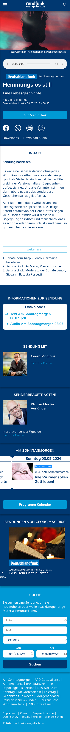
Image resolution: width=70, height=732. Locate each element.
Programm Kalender (35, 504)
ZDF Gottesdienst (40, 704)
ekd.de (37, 717)
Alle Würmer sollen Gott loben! (51, 479)
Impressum (10, 713)
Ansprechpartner (43, 713)
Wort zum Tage (14, 704)
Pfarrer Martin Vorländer (42, 406)
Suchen (65, 4)
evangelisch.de (54, 717)
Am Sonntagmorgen (51, 76)
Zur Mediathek (35, 115)
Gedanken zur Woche (18, 696)
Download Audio (35, 138)
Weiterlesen (35, 249)
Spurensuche (49, 700)
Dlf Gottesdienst (29, 692)
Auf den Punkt (13, 684)
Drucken (41, 128)
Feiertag (50, 692)
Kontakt (25, 713)
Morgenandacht (47, 696)
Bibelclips (27, 688)
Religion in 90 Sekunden (20, 700)
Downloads (11, 138)
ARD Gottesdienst (47, 680)
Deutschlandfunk (13, 103)
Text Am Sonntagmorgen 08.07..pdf (30, 316)
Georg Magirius (17, 100)
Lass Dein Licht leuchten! (29, 573)
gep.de (25, 717)
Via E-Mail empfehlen (29, 128)
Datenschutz (10, 717)
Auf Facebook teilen (6, 128)
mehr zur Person (41, 363)
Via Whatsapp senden (18, 128)
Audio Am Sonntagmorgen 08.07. (37, 324)
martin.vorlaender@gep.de (22, 432)
